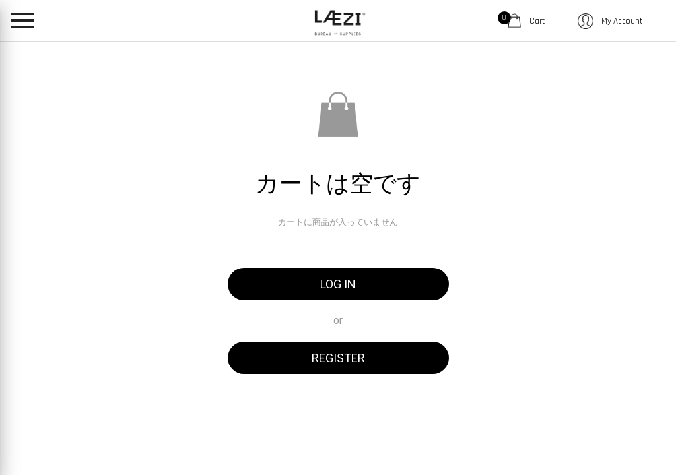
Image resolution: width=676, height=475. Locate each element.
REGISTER (338, 358)
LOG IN (338, 284)
